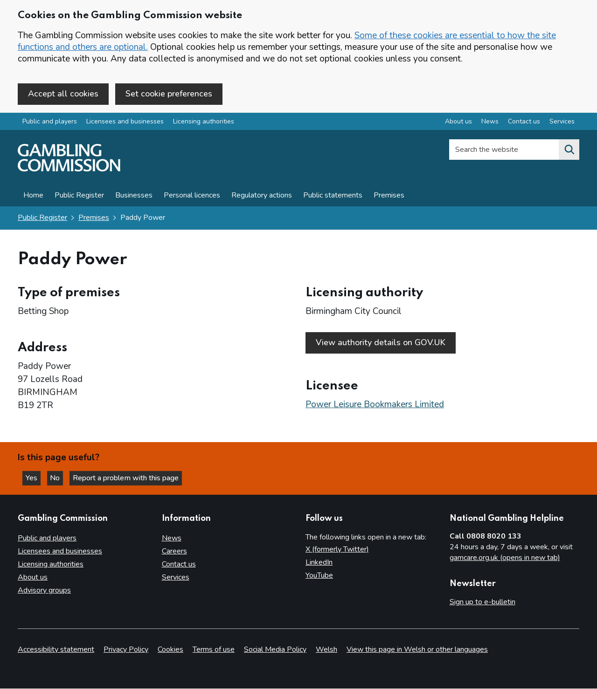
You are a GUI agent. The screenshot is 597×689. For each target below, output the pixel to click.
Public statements (332, 196)
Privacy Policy (126, 650)
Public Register (79, 196)
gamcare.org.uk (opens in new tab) (505, 558)
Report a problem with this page (131, 477)
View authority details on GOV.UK (380, 343)
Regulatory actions (261, 196)
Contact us (179, 564)
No (60, 477)
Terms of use (214, 650)
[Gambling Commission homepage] (69, 170)
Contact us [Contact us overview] (524, 122)
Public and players (49, 122)
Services (175, 578)
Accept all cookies (63, 93)
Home (33, 196)
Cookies (170, 650)
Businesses (134, 196)
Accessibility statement (56, 650)
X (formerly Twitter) (337, 550)
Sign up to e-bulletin (482, 602)
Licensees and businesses (125, 122)
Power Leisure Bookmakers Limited (374, 402)
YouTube (319, 576)
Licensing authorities (203, 122)
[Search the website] (569, 151)
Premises (389, 196)
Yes (34, 477)
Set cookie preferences (168, 93)
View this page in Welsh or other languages (417, 650)
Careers (174, 551)
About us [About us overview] (458, 122)
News (171, 538)
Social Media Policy (275, 650)
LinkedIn (319, 563)
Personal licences (192, 196)
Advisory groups (44, 591)
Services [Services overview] (562, 122)
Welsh (326, 650)
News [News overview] (490, 122)
